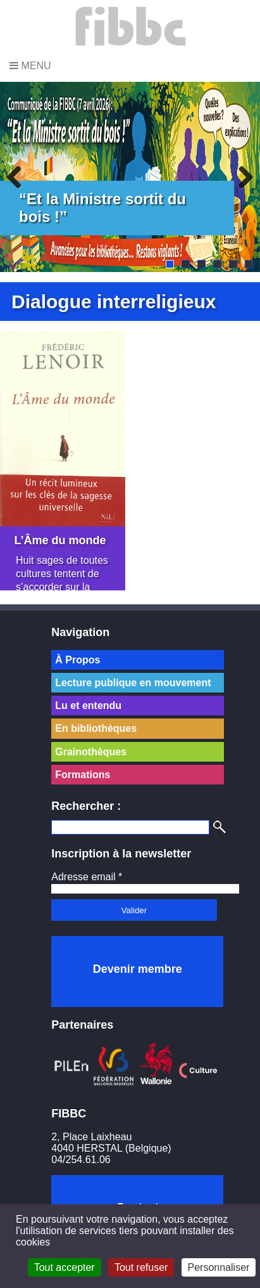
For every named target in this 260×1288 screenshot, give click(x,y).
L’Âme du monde (60, 536)
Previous (19, 177)
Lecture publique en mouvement (133, 682)
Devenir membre (137, 969)
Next (241, 177)
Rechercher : (86, 806)
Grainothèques (91, 751)
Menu (30, 65)
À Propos (77, 659)
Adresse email (86, 876)
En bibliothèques (96, 728)
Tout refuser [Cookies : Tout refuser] (141, 1267)
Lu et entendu (88, 705)
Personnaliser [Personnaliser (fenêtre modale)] (219, 1267)
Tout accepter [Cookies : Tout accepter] (64, 1267)
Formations (82, 774)
